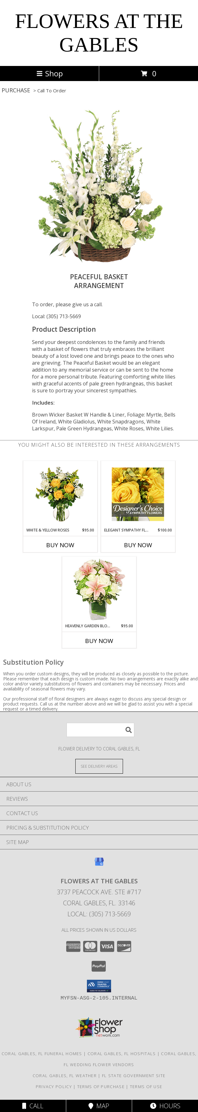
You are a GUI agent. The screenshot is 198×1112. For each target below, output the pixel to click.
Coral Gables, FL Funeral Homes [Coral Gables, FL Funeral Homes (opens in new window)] (42, 1053)
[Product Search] (100, 730)
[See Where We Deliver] (99, 766)
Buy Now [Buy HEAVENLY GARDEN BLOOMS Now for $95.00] (99, 641)
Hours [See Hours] (165, 1106)
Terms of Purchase (101, 1086)
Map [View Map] (98, 1106)
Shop (49, 73)
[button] (99, 986)
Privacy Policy (54, 1086)
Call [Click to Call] (32, 1106)
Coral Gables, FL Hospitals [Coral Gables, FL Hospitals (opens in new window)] (122, 1053)
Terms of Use (146, 1086)
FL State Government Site (133, 1075)
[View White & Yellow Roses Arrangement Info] (60, 494)
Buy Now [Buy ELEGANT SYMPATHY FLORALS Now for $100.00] (138, 545)
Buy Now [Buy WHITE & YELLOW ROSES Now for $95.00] (60, 545)
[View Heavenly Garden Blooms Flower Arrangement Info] (99, 590)
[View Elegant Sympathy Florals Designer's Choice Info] (138, 494)
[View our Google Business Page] (99, 864)
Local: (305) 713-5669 (56, 316)
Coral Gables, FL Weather (65, 1075)
